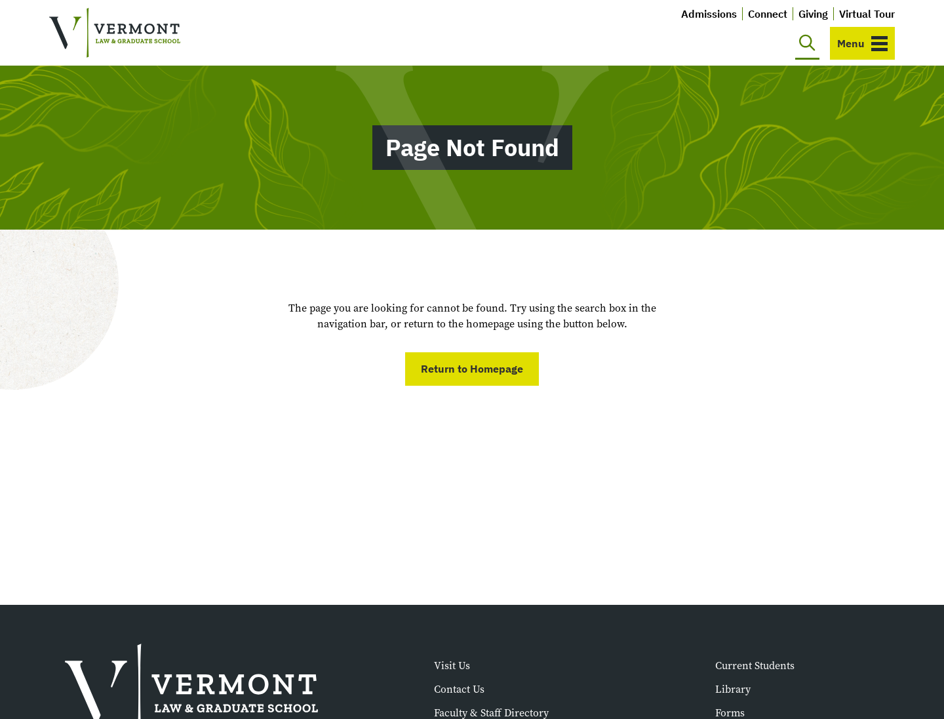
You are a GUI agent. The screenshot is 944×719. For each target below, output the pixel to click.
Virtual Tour (867, 13)
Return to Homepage (472, 368)
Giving (813, 13)
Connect (767, 13)
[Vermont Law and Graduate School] (114, 33)
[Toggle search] (807, 43)
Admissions (709, 13)
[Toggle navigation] (862, 43)
